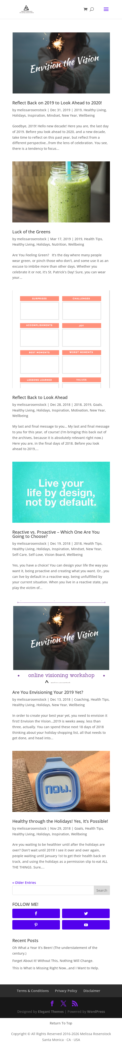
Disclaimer (91, 990)
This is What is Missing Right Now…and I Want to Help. (55, 968)
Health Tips (93, 239)
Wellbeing (87, 115)
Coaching (81, 699)
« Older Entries (24, 882)
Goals (97, 404)
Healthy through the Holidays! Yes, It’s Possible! (60, 821)
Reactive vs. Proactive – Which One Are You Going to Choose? (55, 534)
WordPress (96, 1011)
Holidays (19, 115)
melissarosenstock (31, 110)
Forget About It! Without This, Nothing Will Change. (52, 960)
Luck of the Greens (31, 232)
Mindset (53, 115)
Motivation (79, 410)
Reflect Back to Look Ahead (40, 397)
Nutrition (59, 244)
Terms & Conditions (33, 990)
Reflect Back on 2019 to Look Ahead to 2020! (57, 103)
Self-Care (19, 554)
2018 (78, 404)
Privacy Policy (66, 990)
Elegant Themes (51, 1011)
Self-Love (36, 554)
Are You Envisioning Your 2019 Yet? (47, 692)
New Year (69, 115)
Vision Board (55, 554)
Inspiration (36, 115)
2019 (78, 110)
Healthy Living (95, 110)
